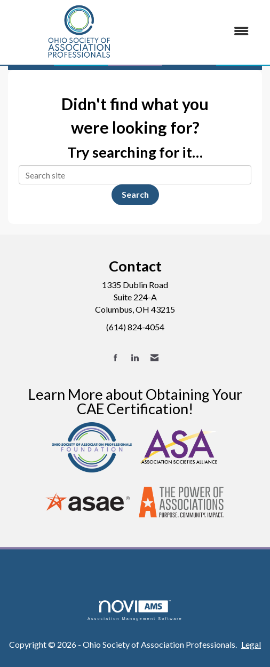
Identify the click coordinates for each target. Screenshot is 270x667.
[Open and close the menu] (204, 31)
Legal (251, 644)
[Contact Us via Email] (154, 358)
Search (135, 194)
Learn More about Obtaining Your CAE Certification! (135, 401)
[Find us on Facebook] (115, 358)
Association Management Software (135, 610)
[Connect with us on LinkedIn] (135, 358)
